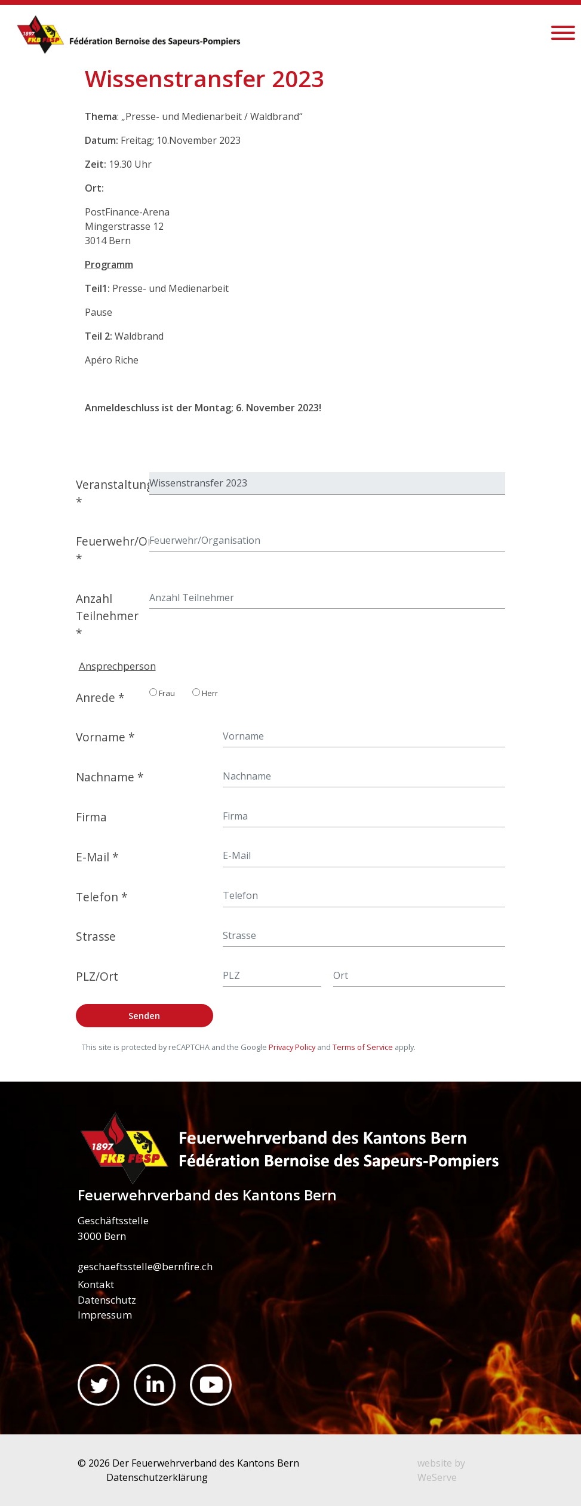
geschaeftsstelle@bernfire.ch (145, 1266)
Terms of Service (363, 1047)
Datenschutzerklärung (157, 1477)
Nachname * (110, 777)
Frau (162, 693)
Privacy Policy (292, 1047)
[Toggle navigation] (563, 35)
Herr (205, 693)
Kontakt (96, 1284)
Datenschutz (107, 1300)
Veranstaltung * (109, 493)
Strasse (96, 936)
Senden (144, 1015)
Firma (91, 817)
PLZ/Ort (97, 976)
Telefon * (102, 897)
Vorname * (105, 737)
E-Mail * (97, 857)
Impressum (105, 1315)
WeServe (437, 1477)
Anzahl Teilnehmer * (107, 615)
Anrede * (100, 697)
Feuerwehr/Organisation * (109, 549)
